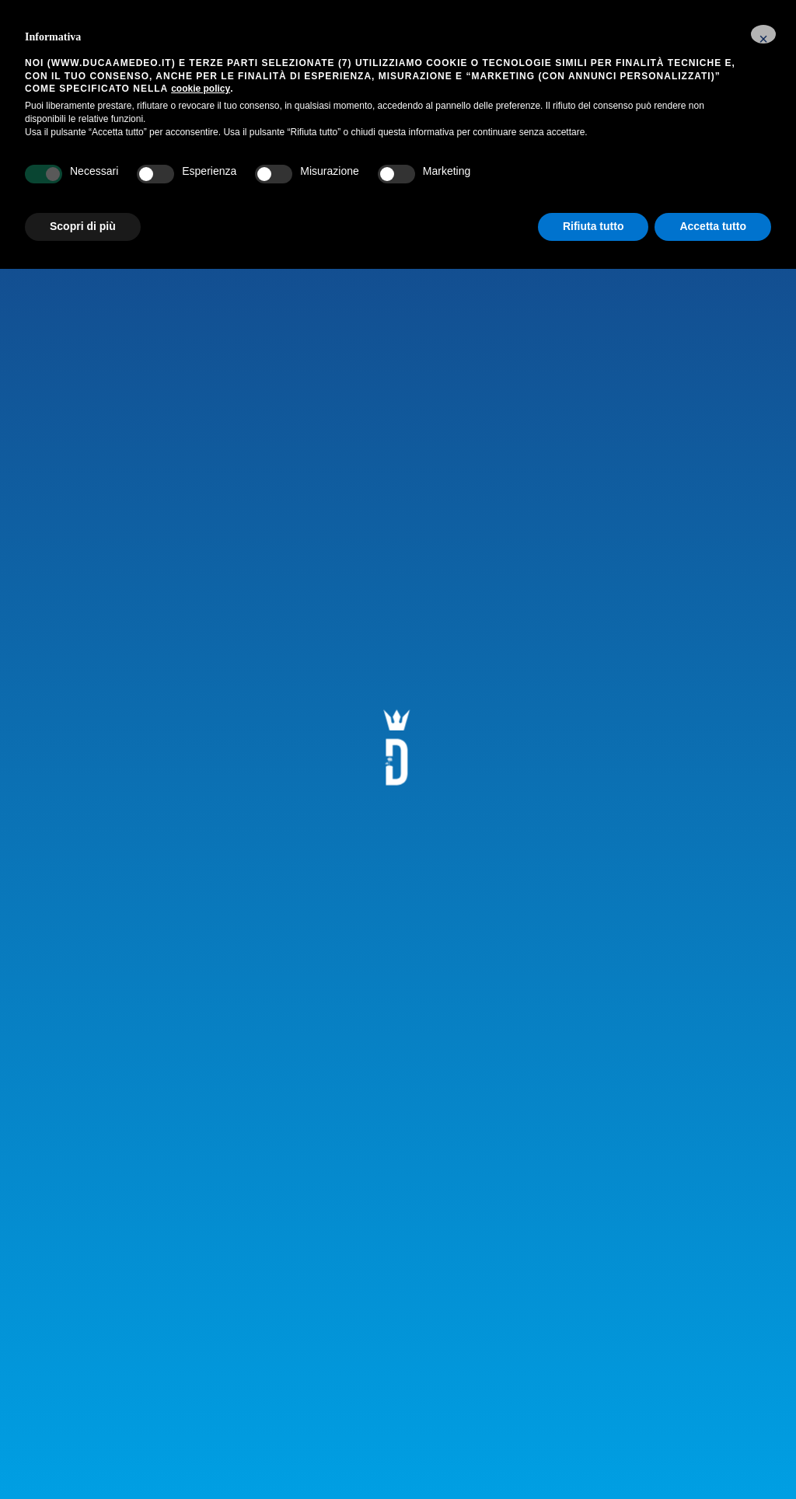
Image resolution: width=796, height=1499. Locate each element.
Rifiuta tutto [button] (593, 226)
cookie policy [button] (200, 88)
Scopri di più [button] (83, 226)
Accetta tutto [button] (712, 226)
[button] (763, 34)
